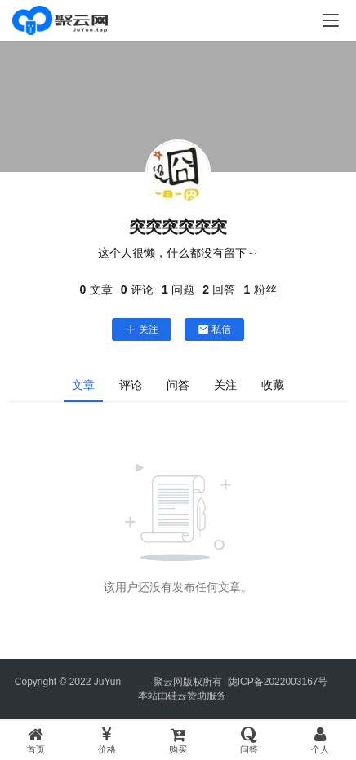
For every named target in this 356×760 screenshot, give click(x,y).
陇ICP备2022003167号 (278, 681)
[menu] (331, 20)
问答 (178, 384)
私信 (214, 329)
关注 (141, 329)
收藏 (272, 384)
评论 (130, 384)
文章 (83, 384)
